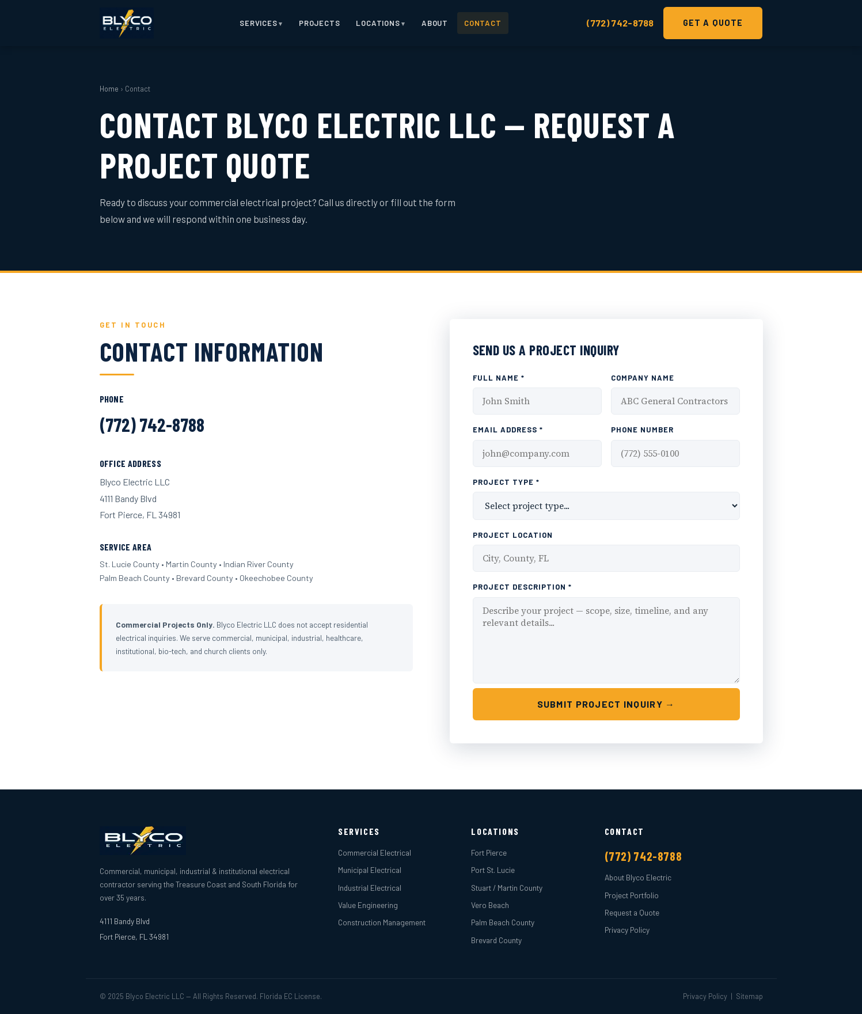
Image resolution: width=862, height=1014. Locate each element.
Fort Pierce (489, 852)
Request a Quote (632, 912)
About (434, 23)
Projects (319, 23)
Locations (378, 23)
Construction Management (382, 922)
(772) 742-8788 (620, 22)
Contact (483, 23)
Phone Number (642, 429)
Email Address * (508, 429)
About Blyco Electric (638, 877)
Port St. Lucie (493, 870)
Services (258, 23)
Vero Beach (490, 905)
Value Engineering (368, 905)
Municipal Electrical (369, 870)
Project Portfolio (632, 895)
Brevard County (496, 940)
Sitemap (749, 996)
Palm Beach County (502, 922)
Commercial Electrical (374, 852)
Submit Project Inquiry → (606, 703)
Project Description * (522, 586)
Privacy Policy (627, 930)
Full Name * (499, 377)
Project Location (513, 535)
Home (109, 88)
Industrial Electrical (369, 888)
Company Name (642, 377)
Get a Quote (713, 23)
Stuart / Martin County (506, 888)
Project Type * (506, 482)
